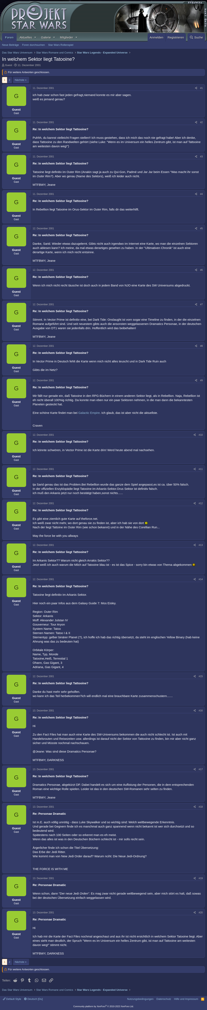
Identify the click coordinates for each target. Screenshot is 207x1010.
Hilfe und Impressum (186, 998)
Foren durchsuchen (33, 44)
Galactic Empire (89, 412)
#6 (201, 270)
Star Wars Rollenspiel (60, 44)
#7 (201, 304)
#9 (201, 380)
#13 (201, 545)
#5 (201, 228)
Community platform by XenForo (103, 1006)
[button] (35, 37)
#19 (201, 878)
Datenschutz (164, 998)
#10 (201, 434)
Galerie (46, 37)
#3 (201, 156)
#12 (201, 503)
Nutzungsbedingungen (140, 998)
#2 (201, 122)
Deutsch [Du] (33, 998)
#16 (201, 710)
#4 (201, 194)
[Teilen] (196, 88)
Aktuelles (26, 37)
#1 (201, 88)
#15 (201, 676)
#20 (201, 912)
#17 (201, 769)
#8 (201, 346)
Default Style (12, 998)
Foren (9, 37)
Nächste (20, 79)
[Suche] (196, 37)
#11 (201, 469)
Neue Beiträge (10, 44)
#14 (201, 579)
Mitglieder (66, 37)
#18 (201, 806)
